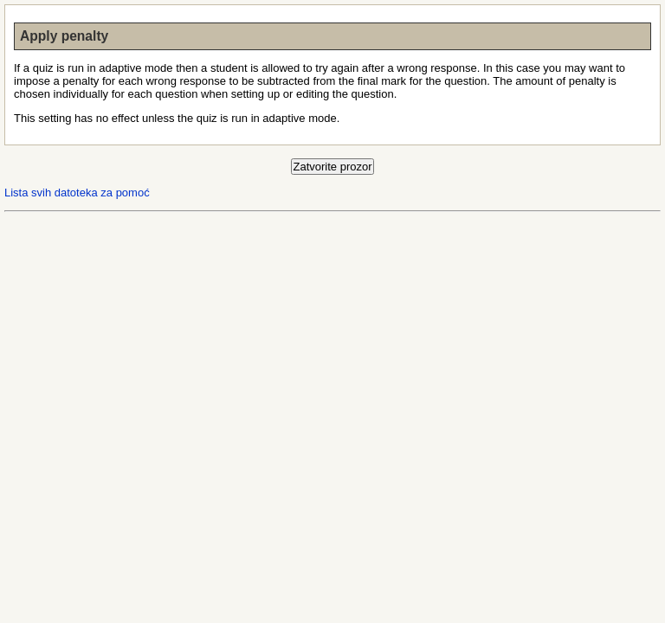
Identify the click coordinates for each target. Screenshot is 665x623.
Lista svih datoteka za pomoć (77, 192)
